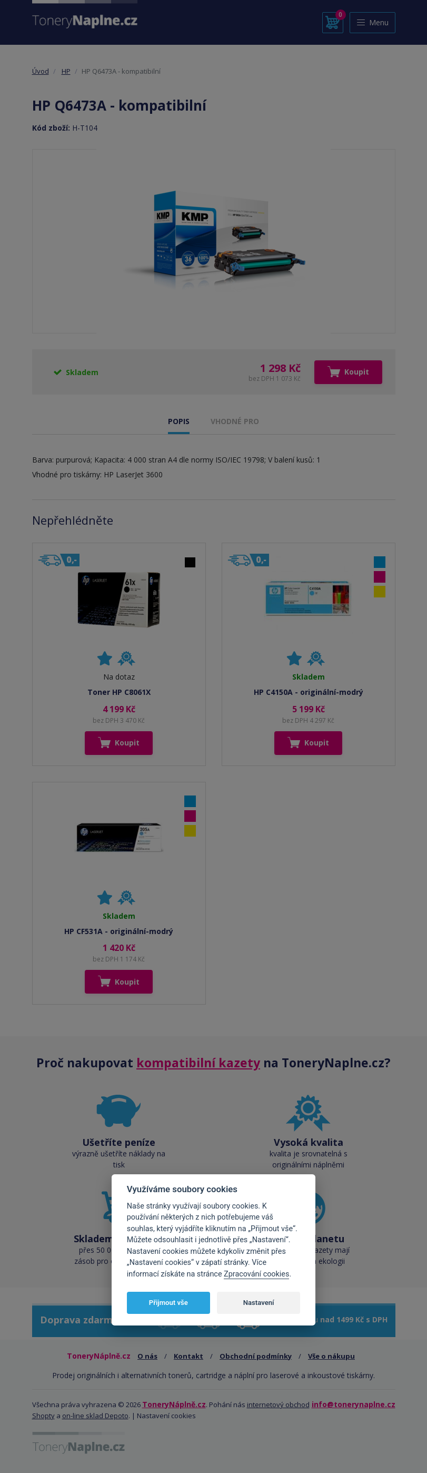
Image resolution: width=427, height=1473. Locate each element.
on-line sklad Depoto (95, 1415)
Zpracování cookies (256, 1274)
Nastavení (258, 1303)
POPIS (179, 421)
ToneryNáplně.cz (174, 1404)
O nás (147, 1356)
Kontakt (188, 1356)
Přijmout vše (168, 1303)
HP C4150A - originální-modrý (308, 692)
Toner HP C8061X (119, 692)
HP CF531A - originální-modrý (118, 931)
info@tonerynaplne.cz (353, 1404)
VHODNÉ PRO (235, 421)
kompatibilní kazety (198, 1062)
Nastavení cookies (166, 1415)
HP (66, 71)
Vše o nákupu (331, 1356)
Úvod (40, 71)
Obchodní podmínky (256, 1356)
